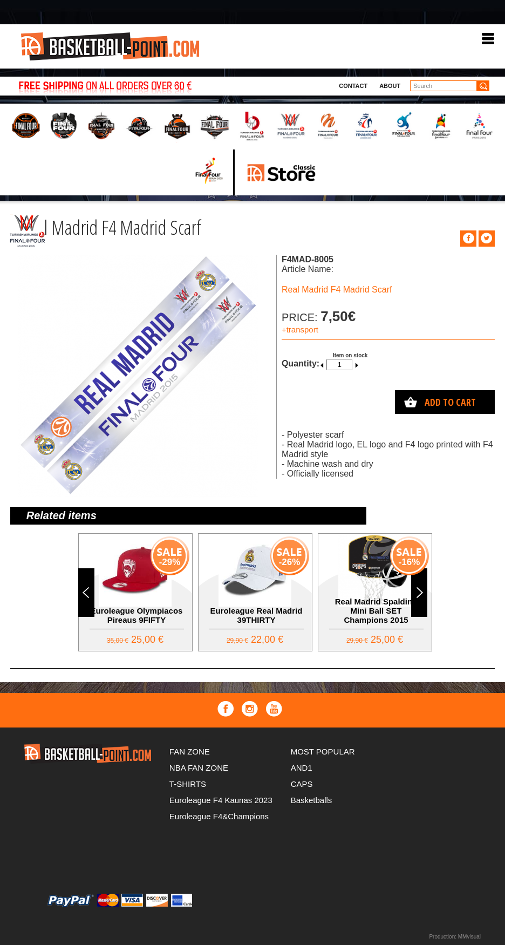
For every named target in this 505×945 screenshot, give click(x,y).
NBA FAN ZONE (198, 767)
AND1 (301, 767)
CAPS (302, 783)
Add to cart (450, 402)
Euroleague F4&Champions (219, 816)
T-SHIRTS (187, 783)
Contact (353, 86)
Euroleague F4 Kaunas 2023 (220, 800)
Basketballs (311, 800)
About (389, 86)
